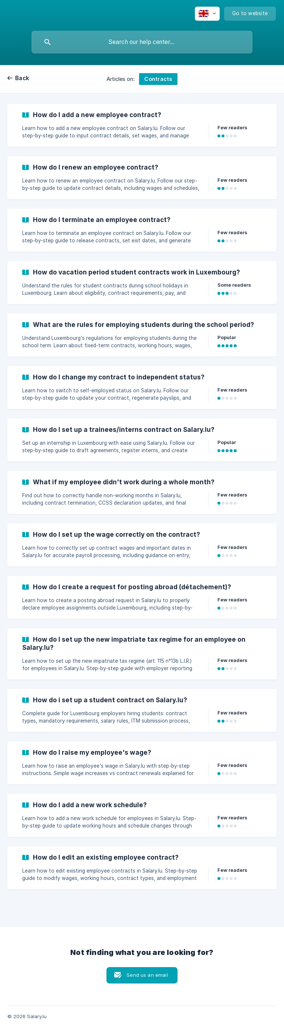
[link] (142, 125)
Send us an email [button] (147, 975)
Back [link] (22, 78)
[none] (207, 14)
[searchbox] (142, 42)
